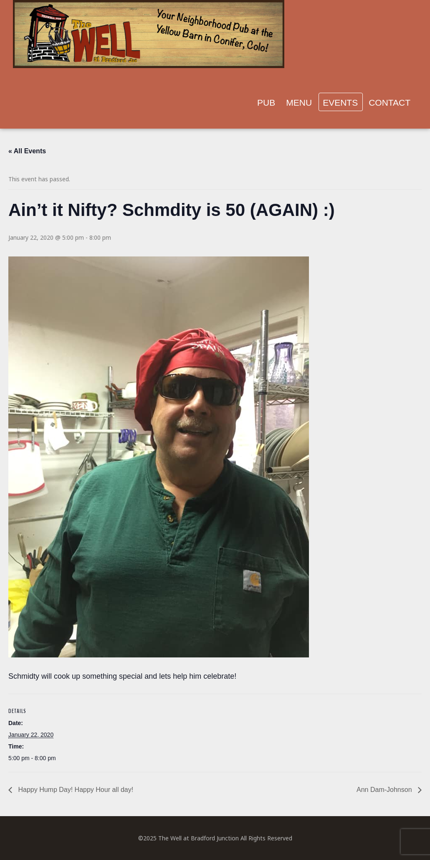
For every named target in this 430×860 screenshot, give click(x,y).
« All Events (27, 151)
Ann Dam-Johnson (385, 789)
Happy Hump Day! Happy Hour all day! (74, 789)
